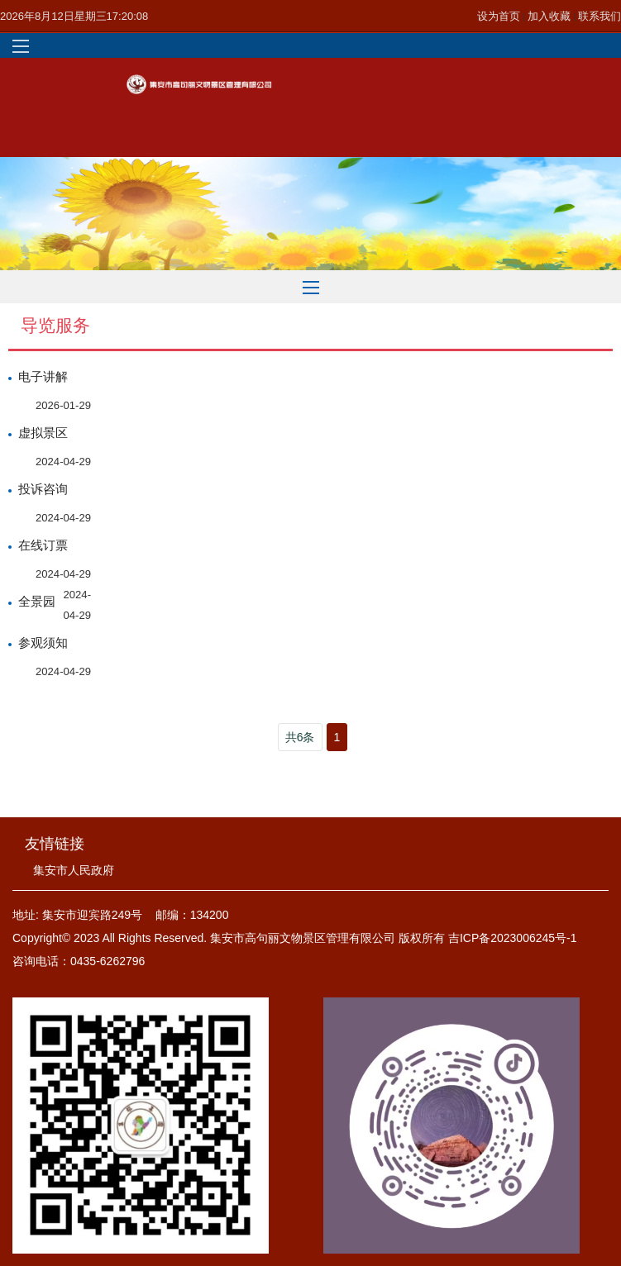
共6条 (300, 737)
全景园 (36, 601)
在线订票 (43, 545)
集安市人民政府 (73, 870)
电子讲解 (43, 376)
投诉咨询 (43, 489)
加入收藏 (551, 16)
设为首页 (500, 16)
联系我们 (599, 16)
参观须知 (43, 643)
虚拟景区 (43, 433)
